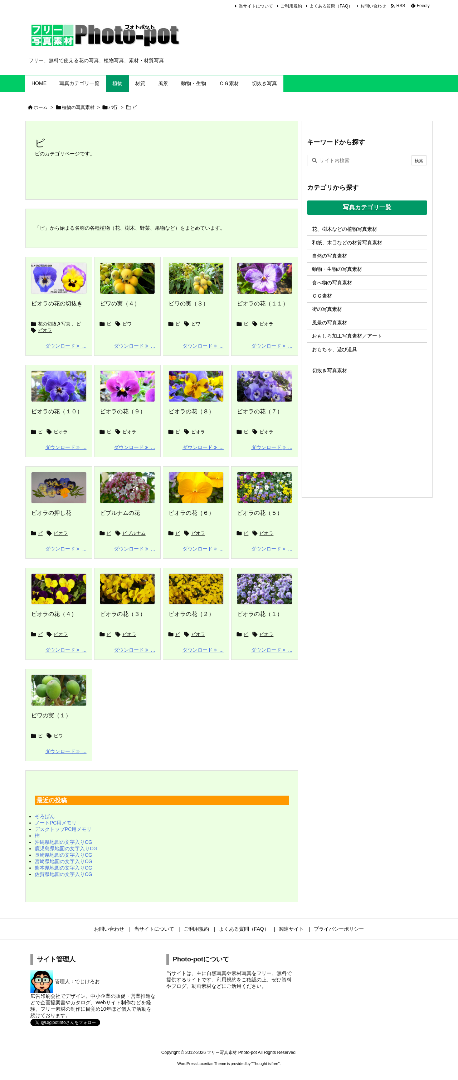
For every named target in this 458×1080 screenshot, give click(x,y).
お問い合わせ (373, 6)
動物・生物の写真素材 (337, 269)
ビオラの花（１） (260, 614)
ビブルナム (134, 533)
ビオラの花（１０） (57, 411)
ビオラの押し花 (51, 513)
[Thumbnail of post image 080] (264, 589)
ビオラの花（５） (260, 513)
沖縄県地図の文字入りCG (63, 842)
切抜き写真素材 (329, 370)
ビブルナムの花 (120, 513)
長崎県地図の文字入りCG (63, 855)
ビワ (127, 324)
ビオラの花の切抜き (57, 303)
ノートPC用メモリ (56, 823)
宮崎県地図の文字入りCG (63, 861)
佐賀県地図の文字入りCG (63, 874)
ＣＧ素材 (322, 296)
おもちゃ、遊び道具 (334, 349)
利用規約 (226, 979)
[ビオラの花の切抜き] (59, 278)
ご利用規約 (291, 6)
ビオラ (45, 330)
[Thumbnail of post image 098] (127, 386)
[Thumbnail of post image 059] (264, 386)
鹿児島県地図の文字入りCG (66, 848)
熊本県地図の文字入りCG (63, 868)
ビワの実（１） (51, 715)
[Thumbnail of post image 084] (59, 690)
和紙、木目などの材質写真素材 (347, 242)
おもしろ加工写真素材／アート (347, 336)
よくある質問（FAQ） (331, 6)
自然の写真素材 (329, 256)
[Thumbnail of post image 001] (196, 278)
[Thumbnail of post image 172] (127, 487)
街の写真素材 (327, 309)
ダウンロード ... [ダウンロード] (65, 346)
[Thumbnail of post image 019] (59, 487)
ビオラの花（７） (260, 411)
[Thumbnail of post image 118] (59, 386)
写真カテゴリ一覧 (367, 207)
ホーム (41, 107)
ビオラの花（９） (123, 411)
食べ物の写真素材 (332, 282)
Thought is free (265, 1063)
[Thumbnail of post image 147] (264, 278)
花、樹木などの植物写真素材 (344, 229)
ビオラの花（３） (123, 614)
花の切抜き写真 (54, 324)
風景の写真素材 (329, 322)
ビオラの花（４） (54, 614)
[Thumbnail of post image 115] (264, 487)
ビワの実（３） (189, 303)
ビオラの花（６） (191, 513)
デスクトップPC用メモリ (63, 829)
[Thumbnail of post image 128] (127, 278)
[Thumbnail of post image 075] (196, 589)
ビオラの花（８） (191, 411)
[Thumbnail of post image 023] (196, 487)
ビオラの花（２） (191, 614)
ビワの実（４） (120, 303)
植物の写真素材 (78, 107)
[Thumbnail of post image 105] (59, 589)
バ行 (113, 107)
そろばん (45, 816)
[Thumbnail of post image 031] (196, 386)
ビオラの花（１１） (262, 303)
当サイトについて (256, 6)
